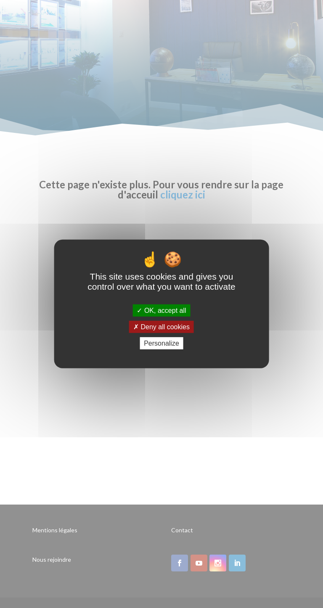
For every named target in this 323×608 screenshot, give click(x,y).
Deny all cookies (161, 326)
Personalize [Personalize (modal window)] (161, 343)
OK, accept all (161, 310)
